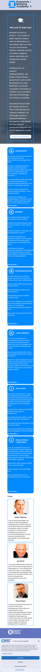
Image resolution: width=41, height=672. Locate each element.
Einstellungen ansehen (20, 666)
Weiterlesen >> (12, 205)
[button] (38, 641)
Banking (19, 212)
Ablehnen (20, 662)
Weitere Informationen (20, 136)
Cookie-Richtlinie (19, 670)
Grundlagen (21, 151)
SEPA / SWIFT (21, 388)
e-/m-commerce (22, 333)
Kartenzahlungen (23, 271)
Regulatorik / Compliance (22, 441)
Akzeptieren (20, 658)
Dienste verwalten (7, 653)
